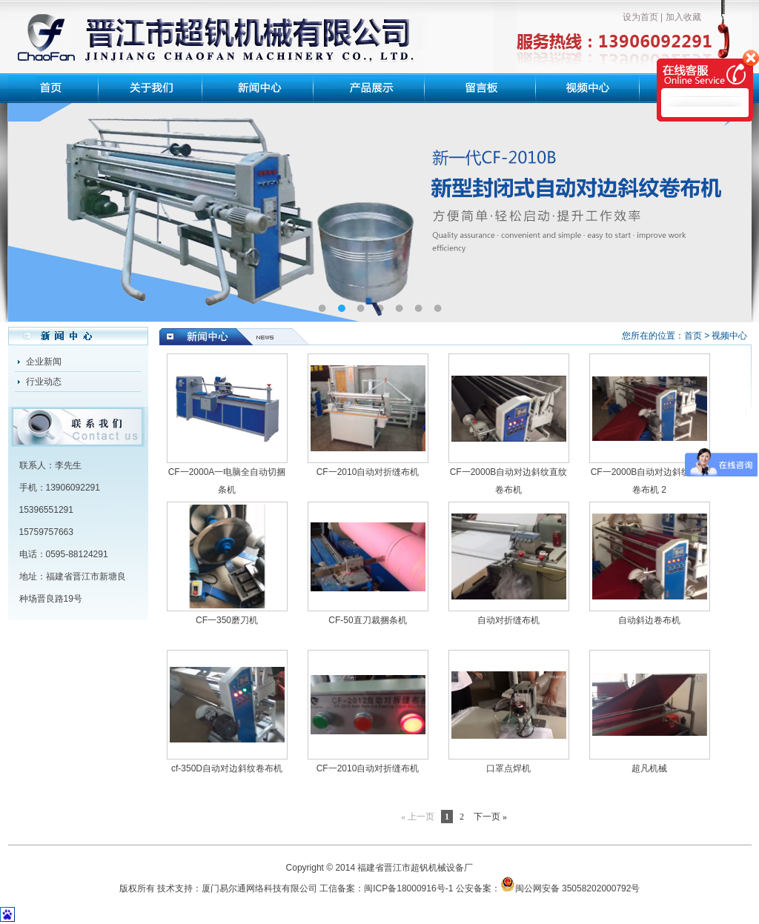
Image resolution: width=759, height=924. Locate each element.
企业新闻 (44, 361)
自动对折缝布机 (508, 620)
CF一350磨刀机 (227, 620)
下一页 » (490, 816)
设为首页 (640, 17)
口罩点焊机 (508, 768)
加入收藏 (683, 17)
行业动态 (44, 381)
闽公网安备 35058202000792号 (570, 888)
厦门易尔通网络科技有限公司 (259, 888)
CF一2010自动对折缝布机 (368, 472)
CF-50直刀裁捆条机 (367, 620)
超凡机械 (649, 768)
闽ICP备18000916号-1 (408, 888)
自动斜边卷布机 (649, 620)
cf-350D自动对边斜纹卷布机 (226, 768)
